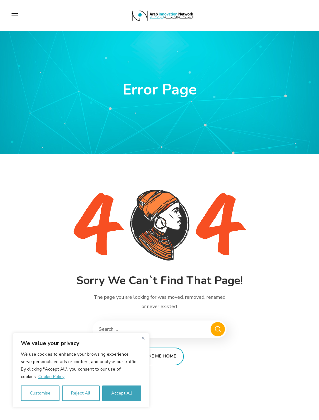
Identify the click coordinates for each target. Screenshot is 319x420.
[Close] (143, 338)
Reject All (80, 393)
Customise (40, 393)
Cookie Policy (51, 377)
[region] (81, 370)
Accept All (121, 393)
